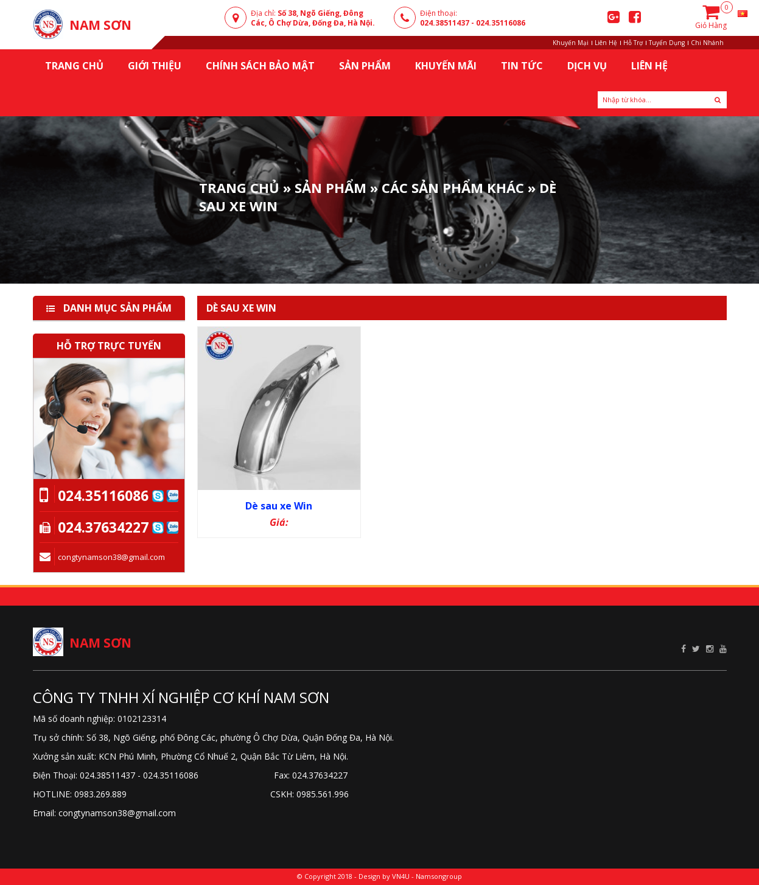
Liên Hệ (606, 42)
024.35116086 (500, 23)
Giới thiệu (154, 65)
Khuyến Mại (571, 42)
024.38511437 (444, 23)
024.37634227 (103, 527)
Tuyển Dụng (667, 42)
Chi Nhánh (707, 42)
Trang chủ (74, 65)
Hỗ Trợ (633, 42)
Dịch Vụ (587, 65)
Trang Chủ (239, 187)
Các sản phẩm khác (453, 187)
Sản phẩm (330, 187)
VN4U (401, 876)
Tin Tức (522, 65)
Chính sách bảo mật (260, 65)
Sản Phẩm (365, 65)
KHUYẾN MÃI (446, 65)
